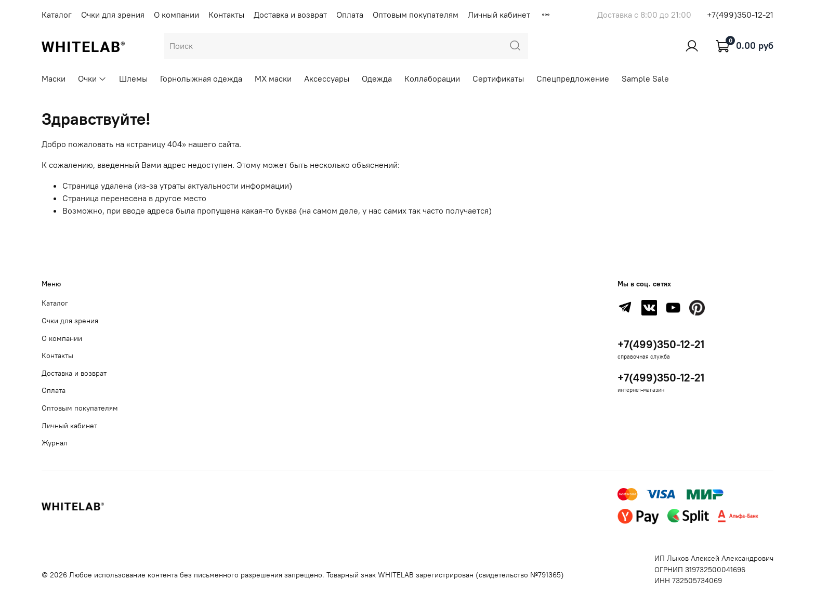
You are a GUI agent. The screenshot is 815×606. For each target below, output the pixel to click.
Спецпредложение (572, 78)
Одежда (377, 78)
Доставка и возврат (290, 14)
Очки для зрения (112, 14)
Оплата (349, 14)
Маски (53, 78)
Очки (92, 78)
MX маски (273, 78)
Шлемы (133, 78)
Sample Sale (645, 78)
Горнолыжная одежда (201, 78)
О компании (176, 14)
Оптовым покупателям (415, 14)
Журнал (55, 442)
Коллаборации (432, 78)
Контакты (226, 14)
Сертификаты (498, 78)
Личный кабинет (499, 14)
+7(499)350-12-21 (740, 14)
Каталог (57, 14)
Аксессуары (326, 78)
